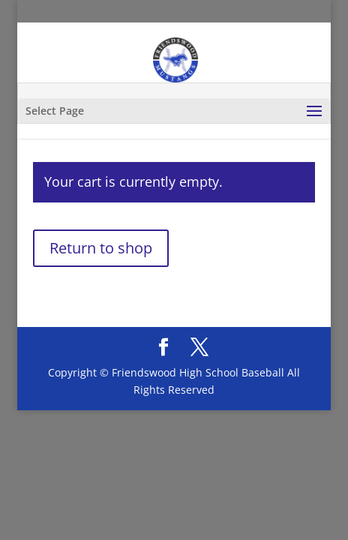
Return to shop (101, 248)
